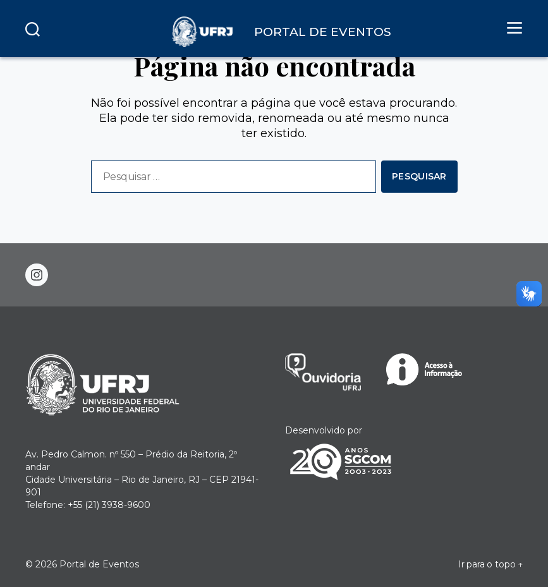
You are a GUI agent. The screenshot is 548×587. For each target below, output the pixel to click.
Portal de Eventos (99, 564)
